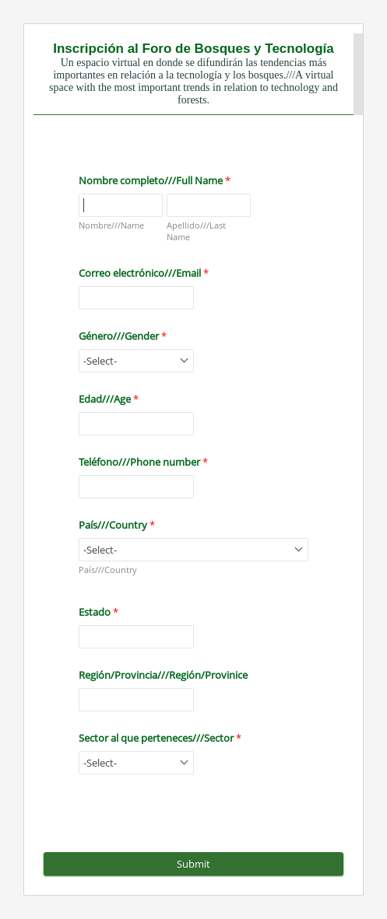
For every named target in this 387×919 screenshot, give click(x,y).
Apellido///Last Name (196, 231)
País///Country (108, 569)
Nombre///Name (111, 225)
